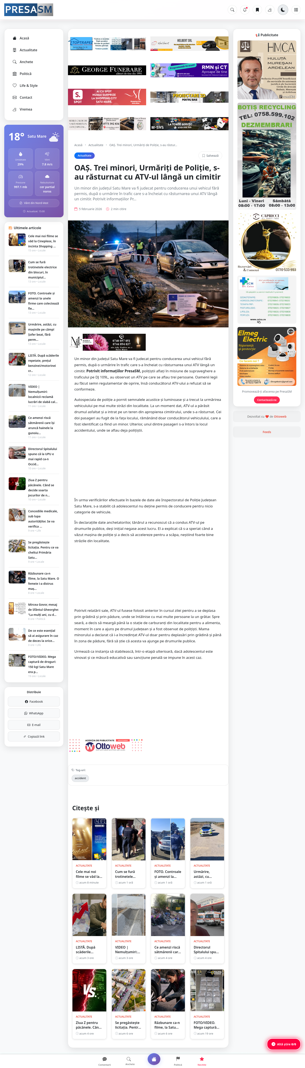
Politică (22, 73)
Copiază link (34, 736)
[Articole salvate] (257, 9)
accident (80, 778)
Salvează (210, 155)
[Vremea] (269, 9)
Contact (22, 97)
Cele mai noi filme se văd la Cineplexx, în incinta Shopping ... (43, 241)
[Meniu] (296, 9)
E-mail (33, 725)
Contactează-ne (267, 400)
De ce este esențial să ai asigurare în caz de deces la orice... (43, 636)
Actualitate (24, 50)
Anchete (22, 61)
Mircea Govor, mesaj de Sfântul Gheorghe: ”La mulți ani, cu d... (43, 610)
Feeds (267, 432)
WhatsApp (33, 713)
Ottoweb (280, 416)
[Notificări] (245, 9)
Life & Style (25, 85)
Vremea (22, 109)
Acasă (20, 38)
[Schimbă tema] (283, 9)
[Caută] (232, 9)
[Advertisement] (148, 467)
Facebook (34, 701)
